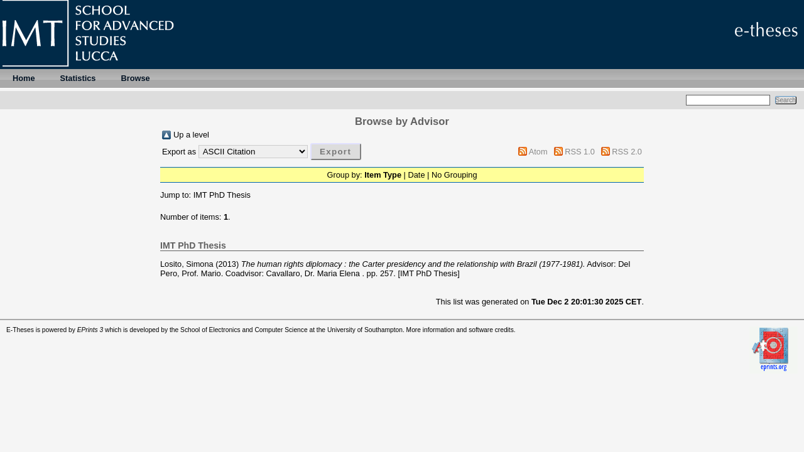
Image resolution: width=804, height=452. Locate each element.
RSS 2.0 (627, 151)
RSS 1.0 (580, 151)
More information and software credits (460, 329)
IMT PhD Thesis (222, 195)
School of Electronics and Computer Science (244, 329)
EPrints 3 (90, 329)
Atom (538, 151)
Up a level (191, 134)
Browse (135, 78)
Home (24, 78)
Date (416, 175)
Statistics (78, 78)
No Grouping (454, 175)
